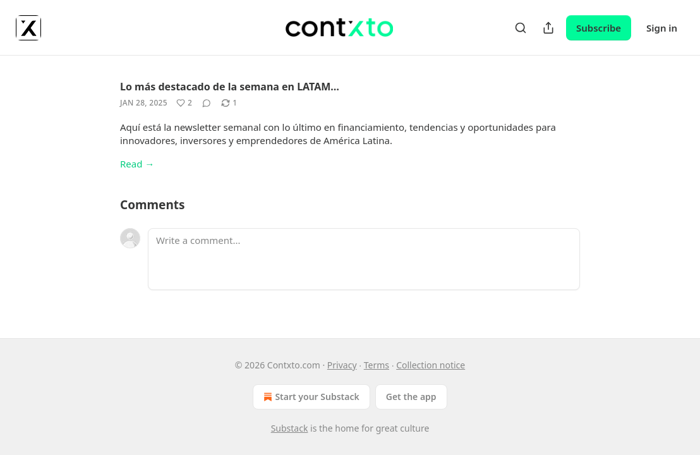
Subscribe (598, 27)
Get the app (411, 397)
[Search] (520, 27)
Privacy (342, 365)
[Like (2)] (184, 103)
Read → (137, 163)
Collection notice (430, 365)
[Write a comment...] (363, 259)
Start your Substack (310, 397)
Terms (376, 365)
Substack (289, 428)
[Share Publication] (548, 27)
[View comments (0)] (206, 103)
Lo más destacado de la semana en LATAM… (229, 87)
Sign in (661, 27)
